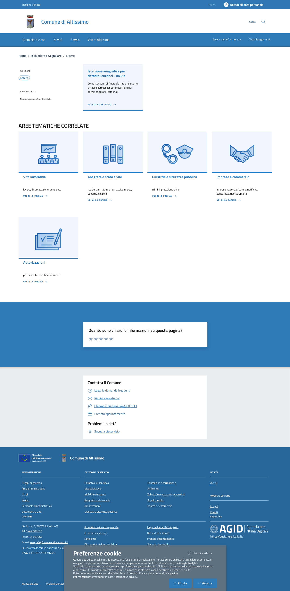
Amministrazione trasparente (101, 527)
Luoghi (214, 506)
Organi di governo (32, 483)
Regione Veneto (31, 5)
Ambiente (153, 488)
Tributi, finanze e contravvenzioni (166, 494)
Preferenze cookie (56, 583)
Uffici (25, 494)
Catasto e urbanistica (97, 483)
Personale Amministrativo (37, 506)
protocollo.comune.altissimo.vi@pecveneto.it (52, 548)
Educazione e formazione (161, 483)
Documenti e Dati (31, 511)
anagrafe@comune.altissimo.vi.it (49, 542)
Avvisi (213, 483)
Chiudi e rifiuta (202, 553)
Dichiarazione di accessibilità (100, 544)
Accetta (207, 583)
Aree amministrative (33, 488)
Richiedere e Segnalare (46, 55)
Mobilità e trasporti (95, 494)
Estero (24, 78)
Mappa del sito (30, 583)
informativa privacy (126, 577)
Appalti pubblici (155, 500)
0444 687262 (34, 537)
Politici (25, 500)
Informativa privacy (95, 533)
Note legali (90, 539)
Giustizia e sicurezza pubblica (101, 511)
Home (22, 55)
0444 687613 (34, 531)
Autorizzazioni (92, 506)
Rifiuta (183, 583)
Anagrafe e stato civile (97, 500)
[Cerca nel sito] (263, 21)
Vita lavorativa (93, 488)
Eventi (214, 512)
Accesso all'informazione (226, 39)
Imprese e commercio (159, 506)
